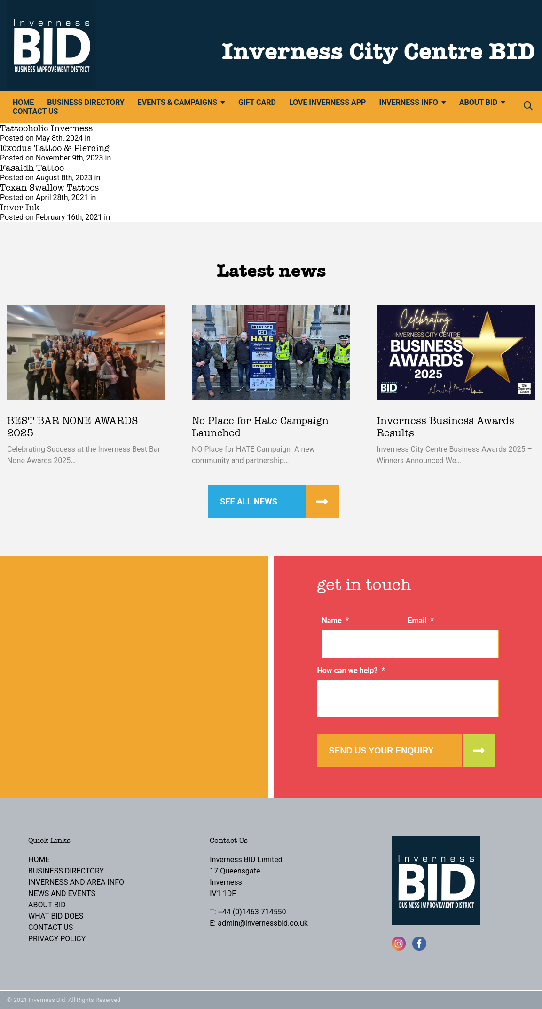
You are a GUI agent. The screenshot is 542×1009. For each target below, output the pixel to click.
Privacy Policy (57, 938)
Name (335, 620)
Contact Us (35, 111)
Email (421, 620)
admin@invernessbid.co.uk (263, 923)
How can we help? (351, 670)
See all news (248, 501)
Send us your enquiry (381, 750)
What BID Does (55, 916)
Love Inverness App (327, 102)
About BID (478, 102)
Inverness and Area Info (76, 882)
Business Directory (85, 102)
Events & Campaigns (177, 102)
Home (23, 102)
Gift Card (257, 102)
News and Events (61, 893)
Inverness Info (408, 102)
